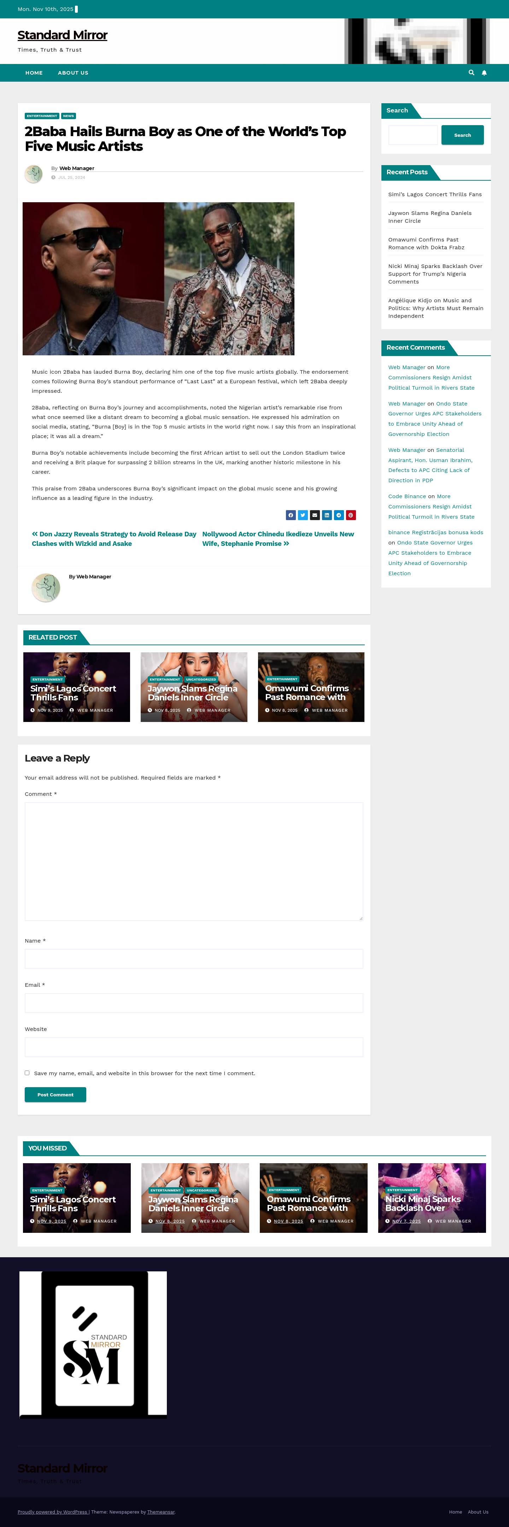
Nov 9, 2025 (51, 1221)
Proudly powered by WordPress (53, 1512)
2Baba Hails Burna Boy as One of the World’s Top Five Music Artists (185, 139)
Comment (41, 794)
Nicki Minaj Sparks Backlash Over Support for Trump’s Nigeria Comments (435, 274)
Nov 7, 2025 (406, 1221)
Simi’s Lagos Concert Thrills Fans (73, 693)
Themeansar (161, 1512)
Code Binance (407, 496)
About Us (73, 73)
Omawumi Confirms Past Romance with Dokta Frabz (307, 697)
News (68, 116)
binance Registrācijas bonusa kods (436, 532)
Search (397, 110)
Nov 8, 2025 (170, 1221)
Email (35, 984)
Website (36, 1029)
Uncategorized (201, 679)
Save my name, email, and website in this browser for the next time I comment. (144, 1073)
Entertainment (42, 116)
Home (33, 73)
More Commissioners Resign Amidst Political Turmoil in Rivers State (431, 377)
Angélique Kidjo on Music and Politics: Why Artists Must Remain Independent (436, 308)
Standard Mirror (62, 35)
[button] (471, 72)
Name (35, 940)
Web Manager (76, 168)
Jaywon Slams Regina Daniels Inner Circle (193, 693)
